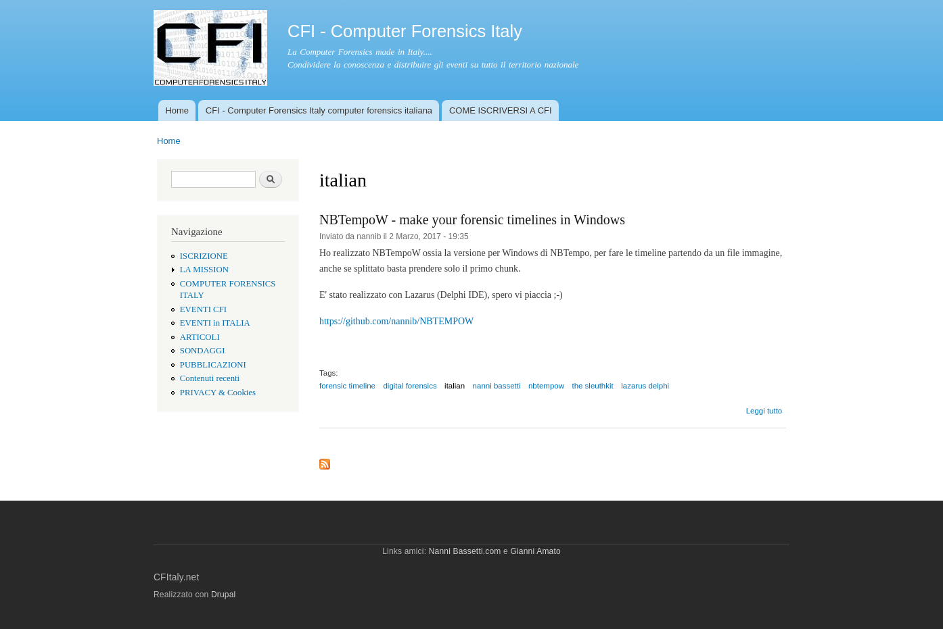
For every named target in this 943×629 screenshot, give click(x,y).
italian (454, 386)
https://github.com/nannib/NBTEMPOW (396, 321)
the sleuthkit (592, 386)
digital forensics (409, 386)
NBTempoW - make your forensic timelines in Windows (472, 219)
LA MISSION (204, 269)
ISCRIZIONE (204, 256)
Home (177, 110)
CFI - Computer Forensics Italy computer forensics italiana (319, 110)
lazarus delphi (645, 386)
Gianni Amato (535, 551)
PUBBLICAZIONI (213, 365)
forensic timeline (347, 386)
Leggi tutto (764, 411)
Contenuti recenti (209, 378)
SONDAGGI (202, 350)
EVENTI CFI (203, 309)
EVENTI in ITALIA (215, 323)
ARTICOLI (200, 337)
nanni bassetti (497, 386)
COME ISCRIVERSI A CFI (500, 110)
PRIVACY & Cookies (218, 392)
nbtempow (546, 386)
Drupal (223, 594)
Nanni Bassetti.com (465, 551)
